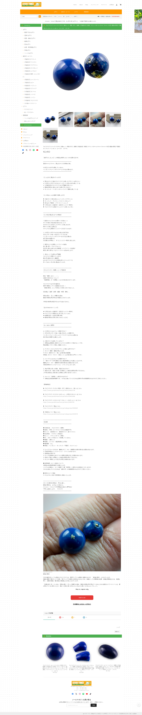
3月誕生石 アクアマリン (31, 65)
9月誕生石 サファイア (30, 88)
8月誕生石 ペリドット (30, 85)
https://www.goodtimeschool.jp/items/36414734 (58, 402)
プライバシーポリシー (29, 143)
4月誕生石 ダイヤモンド (31, 68)
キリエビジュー (28, 109)
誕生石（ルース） (65, 11)
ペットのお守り (28, 53)
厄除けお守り (28, 35)
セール (60, 16)
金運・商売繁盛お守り (30, 47)
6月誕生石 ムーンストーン (31, 79)
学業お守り (27, 50)
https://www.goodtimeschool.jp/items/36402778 (59, 390)
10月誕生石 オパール (30, 91)
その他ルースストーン (30, 103)
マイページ (104, 4)
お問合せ (112, 4)
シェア (118, 627)
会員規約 (135, 713)
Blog (87, 4)
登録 (93, 705)
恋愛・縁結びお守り (29, 38)
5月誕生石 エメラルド (30, 71)
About (81, 4)
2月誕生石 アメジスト (30, 62)
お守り (55, 11)
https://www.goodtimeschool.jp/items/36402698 (59, 396)
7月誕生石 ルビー (29, 82)
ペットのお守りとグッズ (31, 118)
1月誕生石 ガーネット (30, 59)
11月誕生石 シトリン (29, 97)
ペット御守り (74, 16)
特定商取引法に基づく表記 (31, 146)
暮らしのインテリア (29, 121)
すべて (50, 617)
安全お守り (27, 44)
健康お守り (27, 41)
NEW (55, 16)
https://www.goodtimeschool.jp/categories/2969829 (60, 408)
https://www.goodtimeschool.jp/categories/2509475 (60, 414)
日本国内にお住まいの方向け (82, 604)
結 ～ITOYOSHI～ (29, 112)
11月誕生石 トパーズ (29, 94)
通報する (117, 631)
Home (75, 4)
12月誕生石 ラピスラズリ (31, 100)
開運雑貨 (86, 11)
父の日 (67, 16)
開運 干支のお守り (29, 32)
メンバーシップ (94, 4)
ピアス (76, 11)
